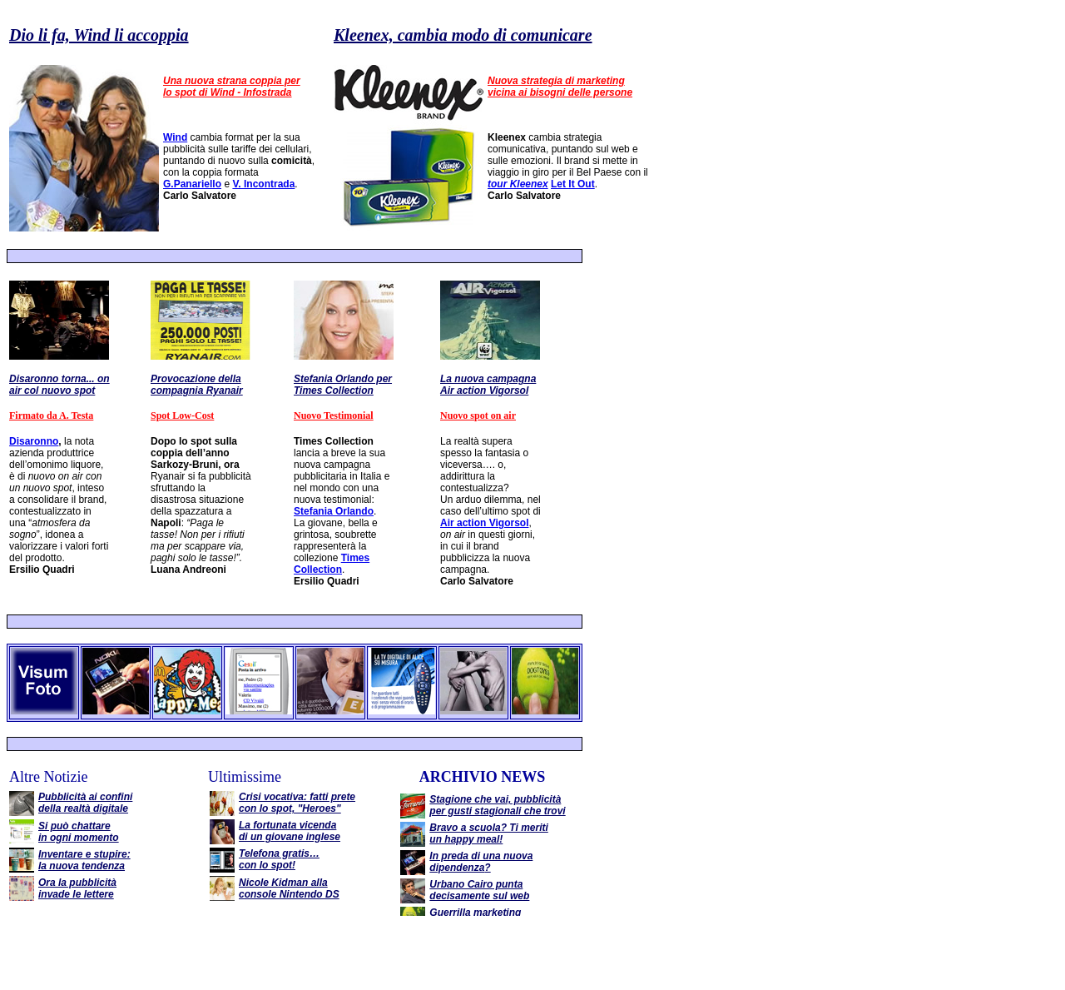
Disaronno (33, 441)
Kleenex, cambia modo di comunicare (463, 35)
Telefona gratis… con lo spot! (279, 859)
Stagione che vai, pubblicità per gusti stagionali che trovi (497, 805)
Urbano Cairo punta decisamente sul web (479, 890)
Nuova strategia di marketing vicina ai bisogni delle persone (560, 86)
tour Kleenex (518, 184)
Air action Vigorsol (484, 523)
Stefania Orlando (334, 511)
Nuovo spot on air (478, 415)
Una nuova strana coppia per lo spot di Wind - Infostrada (231, 86)
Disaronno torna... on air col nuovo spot (59, 384)
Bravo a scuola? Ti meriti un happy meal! (488, 833)
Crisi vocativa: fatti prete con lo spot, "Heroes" (297, 802)
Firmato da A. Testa (51, 415)
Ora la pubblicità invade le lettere (77, 888)
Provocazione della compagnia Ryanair (197, 384)
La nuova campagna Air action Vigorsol (488, 384)
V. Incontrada (263, 184)
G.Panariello (192, 184)
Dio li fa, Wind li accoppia (99, 35)
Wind (175, 137)
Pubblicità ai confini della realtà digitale (85, 802)
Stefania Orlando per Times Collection (343, 384)
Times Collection (331, 563)
